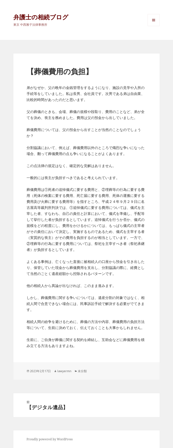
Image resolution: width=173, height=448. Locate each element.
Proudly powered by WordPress (50, 439)
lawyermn (64, 371)
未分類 (82, 371)
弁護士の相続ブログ (40, 17)
